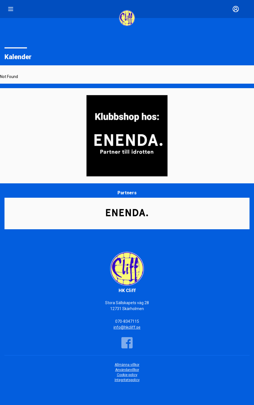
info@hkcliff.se (127, 327)
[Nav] (11, 9)
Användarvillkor (127, 370)
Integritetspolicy (127, 380)
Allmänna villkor (127, 365)
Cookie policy (127, 375)
